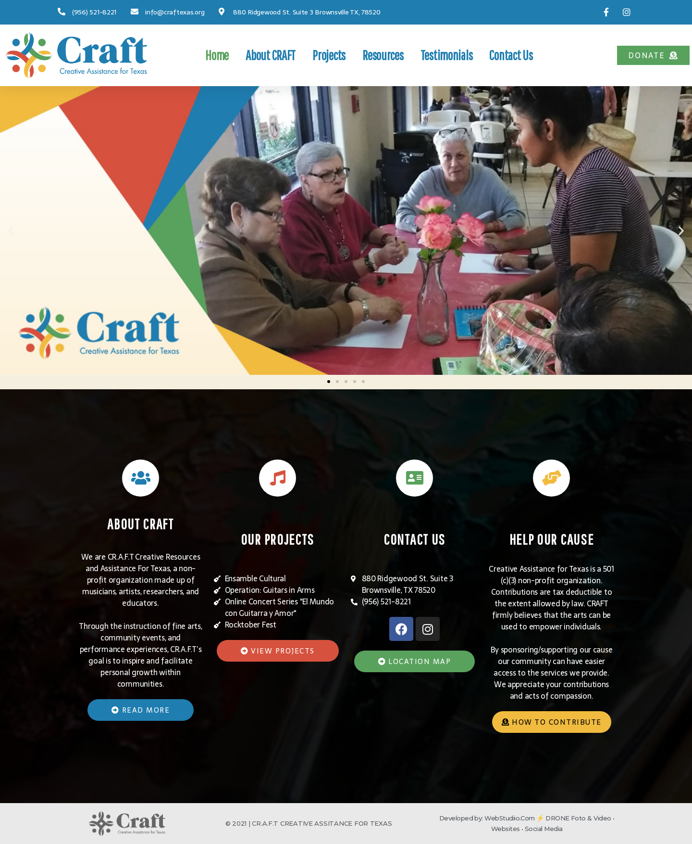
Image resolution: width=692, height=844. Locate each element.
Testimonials (446, 55)
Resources (383, 55)
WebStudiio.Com (509, 818)
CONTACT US (414, 539)
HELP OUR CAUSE (551, 539)
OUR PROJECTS (277, 539)
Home (217, 55)
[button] (653, 55)
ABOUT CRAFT (140, 523)
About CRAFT (271, 55)
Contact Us (510, 55)
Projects (329, 55)
